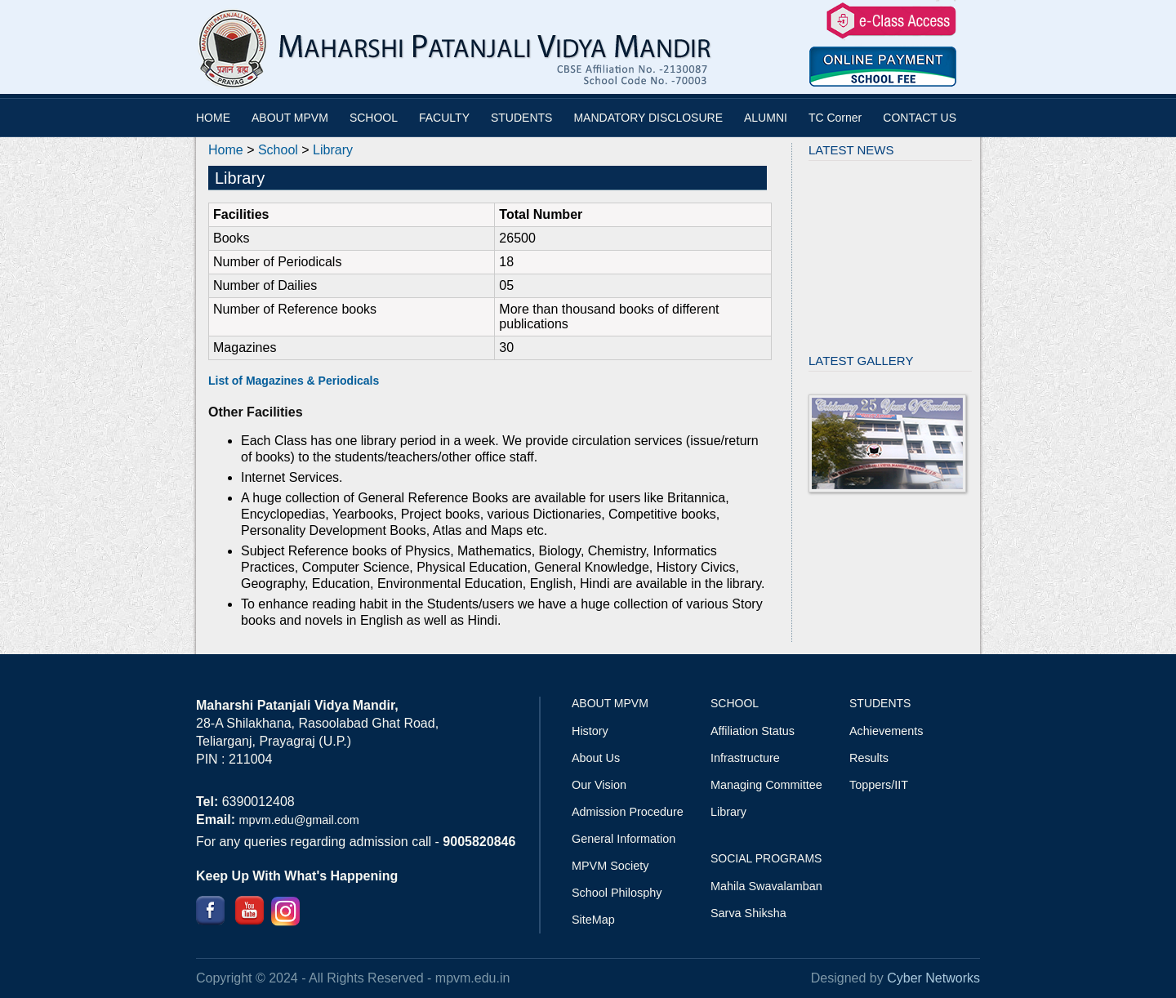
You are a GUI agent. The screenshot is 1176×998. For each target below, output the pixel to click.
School (278, 150)
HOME (213, 117)
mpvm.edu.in (472, 978)
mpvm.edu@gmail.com (298, 819)
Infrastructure (745, 757)
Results (869, 757)
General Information (623, 838)
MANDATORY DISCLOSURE (648, 117)
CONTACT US (919, 117)
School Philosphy (617, 892)
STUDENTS (521, 117)
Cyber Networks (933, 978)
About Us (596, 757)
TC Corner (835, 117)
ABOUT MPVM (290, 117)
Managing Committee (766, 784)
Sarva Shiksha (748, 913)
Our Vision (599, 784)
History (590, 730)
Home (225, 150)
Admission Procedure (628, 811)
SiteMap (593, 919)
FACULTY (444, 117)
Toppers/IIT (878, 784)
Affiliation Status (752, 730)
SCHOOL (374, 117)
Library (333, 150)
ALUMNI (765, 117)
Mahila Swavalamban (766, 886)
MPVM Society (610, 865)
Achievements (886, 730)
